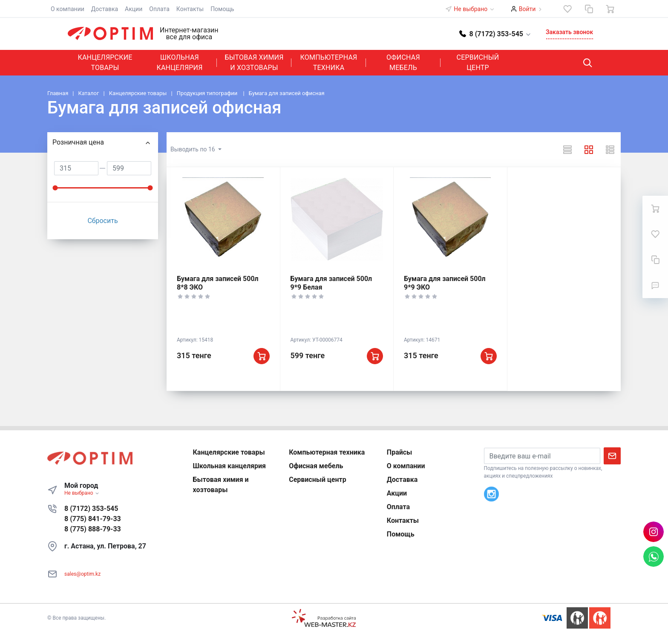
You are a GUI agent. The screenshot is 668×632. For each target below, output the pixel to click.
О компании (67, 9)
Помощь (222, 9)
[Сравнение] (588, 8)
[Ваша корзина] (610, 8)
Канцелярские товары (105, 62)
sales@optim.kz (82, 574)
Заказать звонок (569, 32)
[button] (495, 33)
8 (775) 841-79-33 (92, 519)
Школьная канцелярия (179, 62)
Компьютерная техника (328, 62)
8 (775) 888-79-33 (92, 529)
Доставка (104, 9)
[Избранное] (567, 8)
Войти (527, 9)
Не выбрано (474, 9)
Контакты (190, 9)
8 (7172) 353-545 (91, 508)
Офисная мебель (403, 62)
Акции (133, 9)
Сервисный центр (478, 62)
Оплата (159, 9)
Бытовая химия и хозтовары (254, 62)
